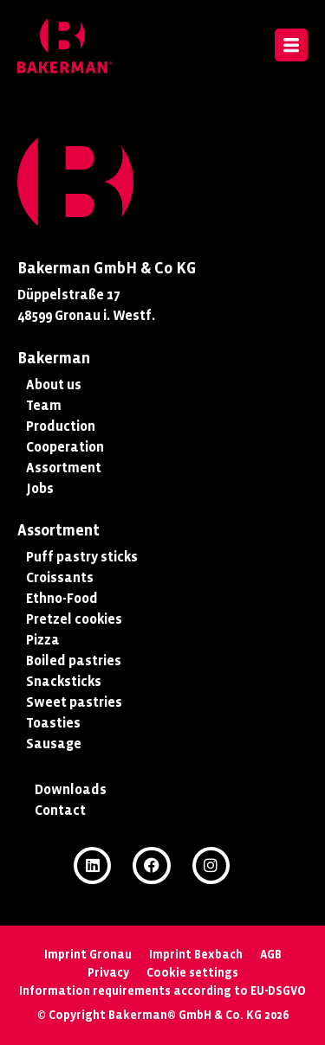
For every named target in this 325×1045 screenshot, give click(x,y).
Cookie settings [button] (192, 972)
